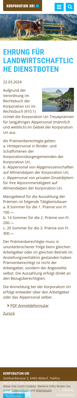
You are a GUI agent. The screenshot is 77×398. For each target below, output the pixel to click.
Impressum (44, 392)
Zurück (9, 313)
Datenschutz (20, 392)
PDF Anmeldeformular (29, 305)
